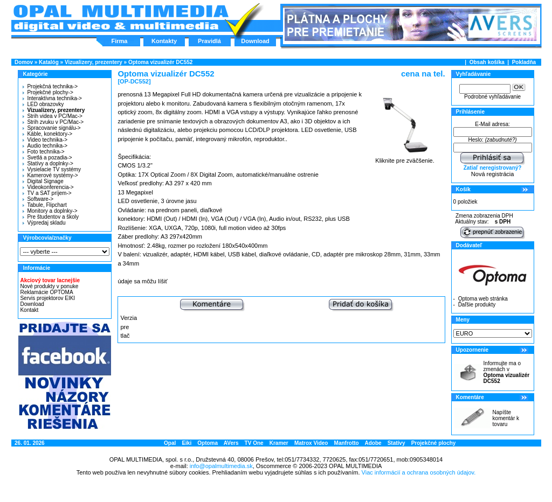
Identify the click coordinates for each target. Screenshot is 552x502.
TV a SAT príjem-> (47, 193)
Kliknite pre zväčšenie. (405, 158)
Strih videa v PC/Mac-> (52, 116)
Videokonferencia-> (48, 187)
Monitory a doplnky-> (50, 211)
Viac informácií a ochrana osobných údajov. (419, 472)
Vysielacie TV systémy (51, 169)
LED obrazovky (43, 104)
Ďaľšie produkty (477, 305)
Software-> (38, 199)
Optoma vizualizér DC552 (160, 62)
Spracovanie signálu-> (51, 128)
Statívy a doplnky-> (48, 163)
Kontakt (29, 310)
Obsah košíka (487, 62)
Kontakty (164, 41)
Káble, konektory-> (47, 134)
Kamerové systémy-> (50, 175)
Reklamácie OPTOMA (46, 292)
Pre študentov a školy (51, 217)
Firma (120, 41)
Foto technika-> (43, 152)
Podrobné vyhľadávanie (492, 97)
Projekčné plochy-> (48, 92)
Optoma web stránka (483, 299)
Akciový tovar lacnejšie (50, 280)
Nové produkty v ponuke (49, 286)
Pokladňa (524, 62)
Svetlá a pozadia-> (47, 158)
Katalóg (49, 62)
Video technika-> (45, 140)
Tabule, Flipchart (44, 205)
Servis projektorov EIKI (47, 298)
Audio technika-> (45, 146)
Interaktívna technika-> (52, 98)
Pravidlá (209, 41)
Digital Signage (43, 181)
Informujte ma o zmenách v (507, 372)
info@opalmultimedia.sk (221, 466)
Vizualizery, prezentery (93, 62)
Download (255, 41)
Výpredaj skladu (44, 223)
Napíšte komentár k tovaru (506, 418)
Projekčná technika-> (50, 86)
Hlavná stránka (120, 18)
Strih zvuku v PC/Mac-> (53, 122)
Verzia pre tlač (128, 327)
